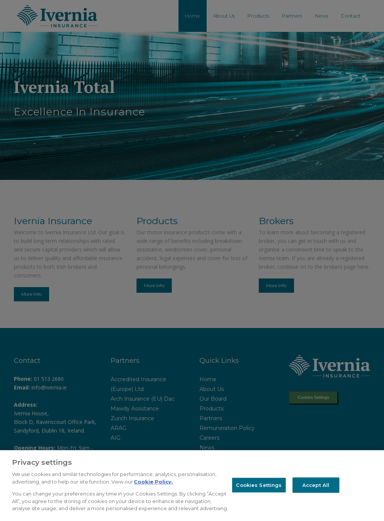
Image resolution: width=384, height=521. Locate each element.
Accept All (315, 485)
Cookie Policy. (153, 482)
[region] (192, 485)
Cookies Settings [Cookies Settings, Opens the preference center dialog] (259, 485)
